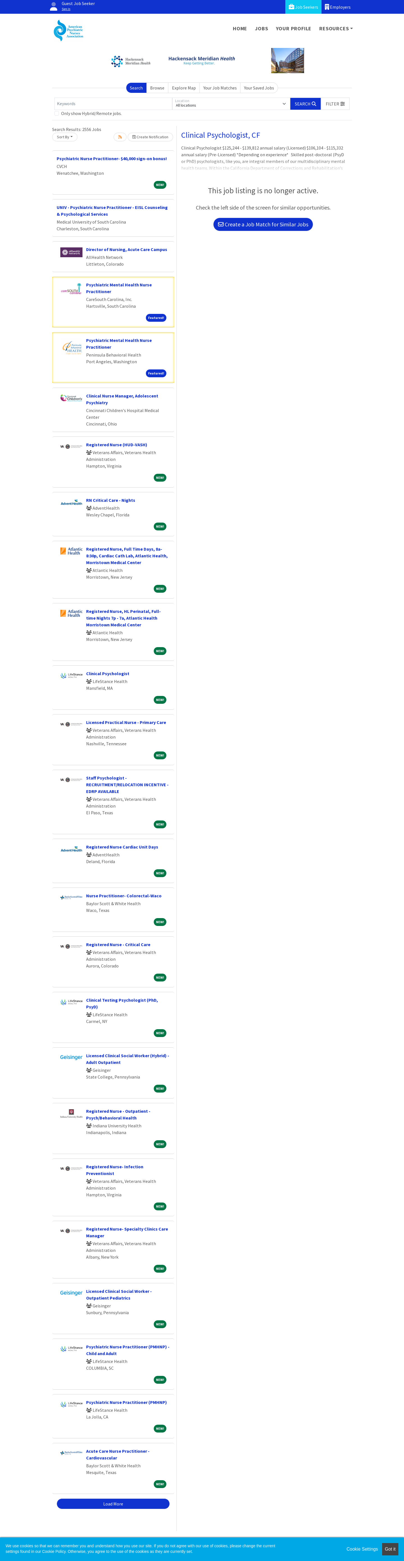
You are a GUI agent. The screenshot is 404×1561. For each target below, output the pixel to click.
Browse (157, 88)
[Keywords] (113, 104)
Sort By (63, 136)
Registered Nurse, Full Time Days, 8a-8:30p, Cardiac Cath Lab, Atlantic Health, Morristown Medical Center (127, 555)
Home (240, 28)
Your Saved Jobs (259, 88)
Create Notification (150, 136)
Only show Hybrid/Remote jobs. (91, 113)
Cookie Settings (362, 1549)
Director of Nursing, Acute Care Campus (126, 249)
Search (136, 88)
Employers (338, 6)
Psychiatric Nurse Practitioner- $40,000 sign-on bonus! (112, 158)
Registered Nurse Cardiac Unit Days (122, 847)
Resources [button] (334, 28)
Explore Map (184, 88)
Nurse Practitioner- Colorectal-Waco (124, 895)
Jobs (261, 28)
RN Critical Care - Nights (110, 500)
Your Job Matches (220, 88)
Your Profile (294, 28)
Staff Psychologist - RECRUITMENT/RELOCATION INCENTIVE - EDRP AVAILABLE (127, 784)
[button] (335, 104)
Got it (390, 1549)
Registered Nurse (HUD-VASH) (116, 444)
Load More (113, 1504)
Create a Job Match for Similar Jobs (263, 224)
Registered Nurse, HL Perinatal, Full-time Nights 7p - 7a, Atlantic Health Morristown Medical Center (123, 617)
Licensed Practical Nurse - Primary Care (126, 722)
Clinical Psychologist (107, 673)
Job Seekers (303, 6)
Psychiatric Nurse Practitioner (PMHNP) (126, 1402)
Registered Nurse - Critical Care (118, 944)
